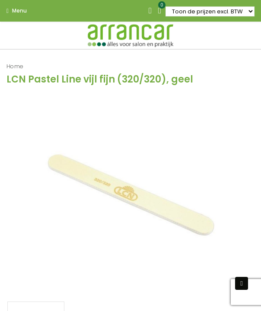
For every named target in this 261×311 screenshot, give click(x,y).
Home (14, 66)
